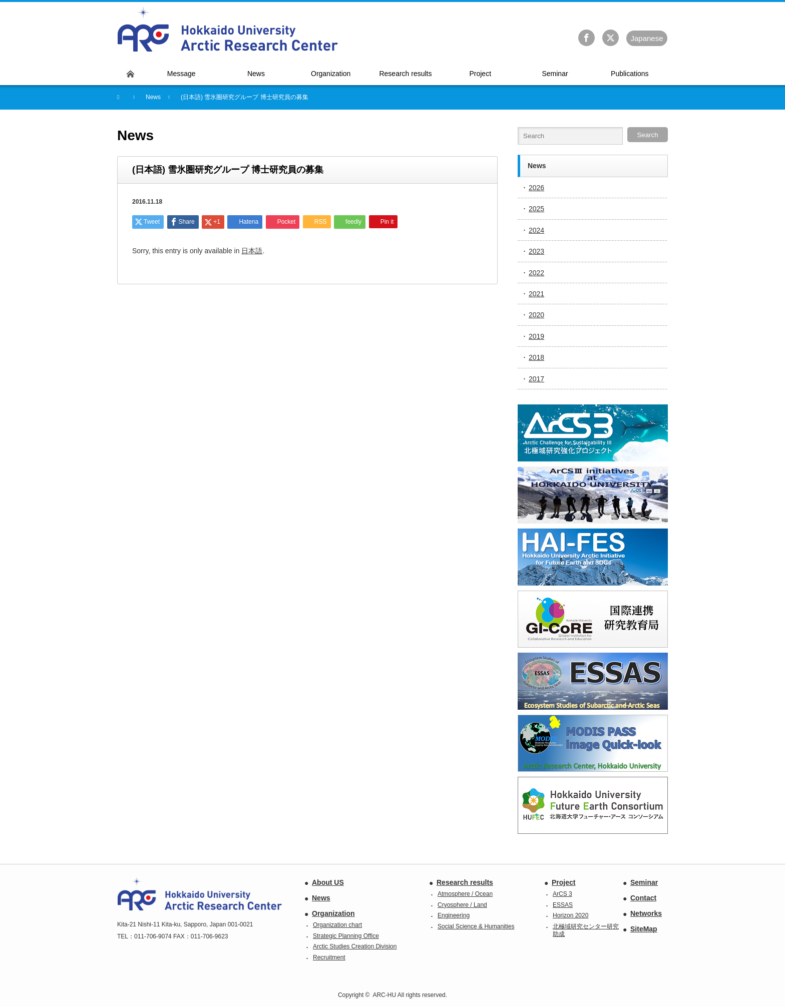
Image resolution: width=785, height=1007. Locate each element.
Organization (333, 913)
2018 (536, 357)
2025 (536, 209)
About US (328, 882)
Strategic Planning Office (346, 935)
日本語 (251, 251)
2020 (536, 315)
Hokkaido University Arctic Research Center (228, 29)
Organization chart (337, 924)
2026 (536, 188)
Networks (646, 913)
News (321, 898)
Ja (646, 38)
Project (563, 882)
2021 (536, 294)
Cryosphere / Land (462, 904)
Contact (643, 898)
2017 (536, 379)
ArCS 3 (562, 893)
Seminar (644, 882)
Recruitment (329, 957)
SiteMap (643, 929)
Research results (465, 882)
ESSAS (563, 904)
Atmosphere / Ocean (465, 893)
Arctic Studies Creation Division (355, 946)
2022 (536, 273)
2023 (536, 251)
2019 (536, 336)
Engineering (454, 915)
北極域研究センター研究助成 (586, 930)
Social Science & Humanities (476, 926)
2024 (536, 230)
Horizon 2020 (570, 915)
